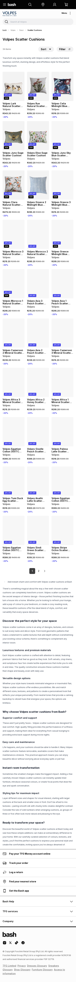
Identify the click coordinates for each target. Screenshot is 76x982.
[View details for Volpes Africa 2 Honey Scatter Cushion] (38, 382)
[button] (43, 4)
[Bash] (5, 30)
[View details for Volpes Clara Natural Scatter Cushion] (13, 185)
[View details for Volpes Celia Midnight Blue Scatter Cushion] (62, 86)
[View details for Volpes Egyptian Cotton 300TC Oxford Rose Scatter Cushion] (62, 481)
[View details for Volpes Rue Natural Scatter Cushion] (38, 86)
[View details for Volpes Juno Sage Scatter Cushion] (13, 135)
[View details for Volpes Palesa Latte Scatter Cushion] (62, 431)
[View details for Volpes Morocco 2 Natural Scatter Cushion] (38, 234)
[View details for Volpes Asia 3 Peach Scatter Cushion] (38, 283)
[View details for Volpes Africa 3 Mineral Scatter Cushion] (13, 382)
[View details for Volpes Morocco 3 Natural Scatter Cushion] (13, 234)
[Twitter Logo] (10, 944)
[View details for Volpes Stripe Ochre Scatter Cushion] (62, 530)
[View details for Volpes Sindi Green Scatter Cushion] (38, 530)
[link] (44, 571)
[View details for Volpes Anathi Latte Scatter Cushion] (38, 481)
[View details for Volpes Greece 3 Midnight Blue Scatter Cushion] (62, 185)
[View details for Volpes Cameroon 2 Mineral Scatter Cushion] (13, 333)
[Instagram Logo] (4, 944)
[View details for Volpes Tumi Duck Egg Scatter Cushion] (13, 481)
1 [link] (32, 571)
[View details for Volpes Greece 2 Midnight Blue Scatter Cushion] (38, 185)
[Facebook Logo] (23, 944)
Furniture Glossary (42, 969)
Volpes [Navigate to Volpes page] (13, 30)
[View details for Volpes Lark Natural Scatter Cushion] (13, 86)
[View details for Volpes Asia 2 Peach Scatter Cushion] (38, 333)
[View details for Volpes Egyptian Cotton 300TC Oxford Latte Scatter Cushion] (13, 530)
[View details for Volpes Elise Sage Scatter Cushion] (38, 135)
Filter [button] (65, 49)
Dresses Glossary (37, 965)
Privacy (22, 965)
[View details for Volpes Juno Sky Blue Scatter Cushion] (62, 135)
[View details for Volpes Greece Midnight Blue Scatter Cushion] (62, 234)
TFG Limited (9, 965)
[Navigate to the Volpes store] (10, 14)
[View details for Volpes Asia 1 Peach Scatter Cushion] (62, 283)
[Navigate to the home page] (12, 4)
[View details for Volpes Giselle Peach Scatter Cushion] (38, 431)
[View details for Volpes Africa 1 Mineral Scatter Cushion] (62, 382)
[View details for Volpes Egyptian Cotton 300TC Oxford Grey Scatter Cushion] (13, 431)
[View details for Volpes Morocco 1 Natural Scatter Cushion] (13, 283)
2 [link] (38, 571)
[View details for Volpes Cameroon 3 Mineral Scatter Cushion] (62, 333)
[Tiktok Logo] (16, 944)
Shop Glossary (22, 969)
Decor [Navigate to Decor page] (21, 30)
